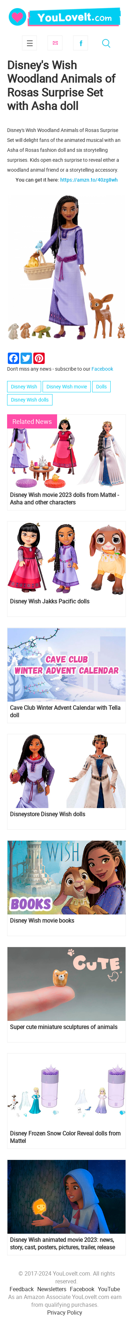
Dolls (101, 386)
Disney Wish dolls (30, 399)
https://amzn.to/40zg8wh (89, 179)
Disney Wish (24, 386)
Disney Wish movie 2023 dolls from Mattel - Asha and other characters (64, 498)
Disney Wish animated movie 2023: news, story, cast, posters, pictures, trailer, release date (62, 1243)
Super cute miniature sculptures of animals (63, 1027)
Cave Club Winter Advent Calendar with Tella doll (65, 711)
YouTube (109, 1289)
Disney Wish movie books (42, 920)
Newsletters (51, 1289)
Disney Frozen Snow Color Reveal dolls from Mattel (65, 1137)
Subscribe (55, 42)
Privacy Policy (64, 1312)
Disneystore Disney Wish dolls (47, 814)
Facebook (80, 42)
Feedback (22, 1289)
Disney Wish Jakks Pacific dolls (49, 601)
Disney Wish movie (66, 386)
